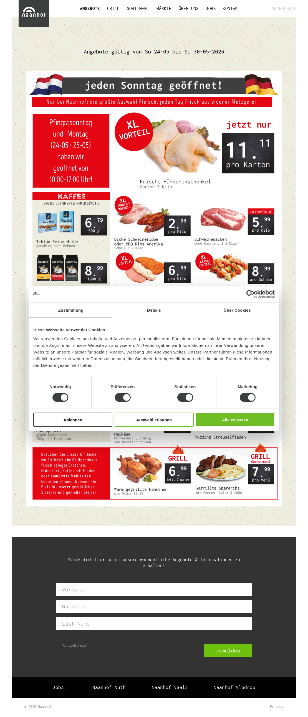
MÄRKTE (163, 8)
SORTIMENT (138, 8)
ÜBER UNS (189, 8)
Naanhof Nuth (109, 687)
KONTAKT (231, 8)
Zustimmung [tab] (71, 310)
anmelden (228, 650)
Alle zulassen (235, 419)
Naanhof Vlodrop (234, 687)
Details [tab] (154, 310)
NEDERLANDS (284, 8)
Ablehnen (72, 419)
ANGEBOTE (90, 8)
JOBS (211, 8)
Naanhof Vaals (170, 687)
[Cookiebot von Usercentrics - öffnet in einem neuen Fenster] (250, 294)
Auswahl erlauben (154, 419)
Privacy (277, 707)
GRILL (113, 8)
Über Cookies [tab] (237, 310)
